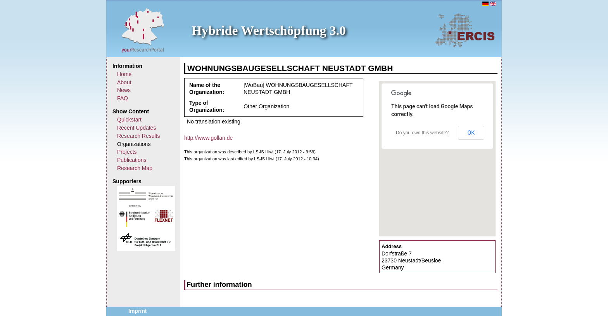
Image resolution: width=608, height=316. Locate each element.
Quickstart (129, 119)
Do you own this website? (422, 132)
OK (471, 133)
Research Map (134, 168)
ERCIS (465, 30)
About (124, 82)
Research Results (138, 136)
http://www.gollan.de (208, 138)
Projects (127, 152)
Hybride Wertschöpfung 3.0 (269, 30)
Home (124, 74)
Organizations (133, 144)
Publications (132, 160)
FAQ (122, 98)
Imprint (137, 311)
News (124, 90)
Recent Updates (136, 128)
